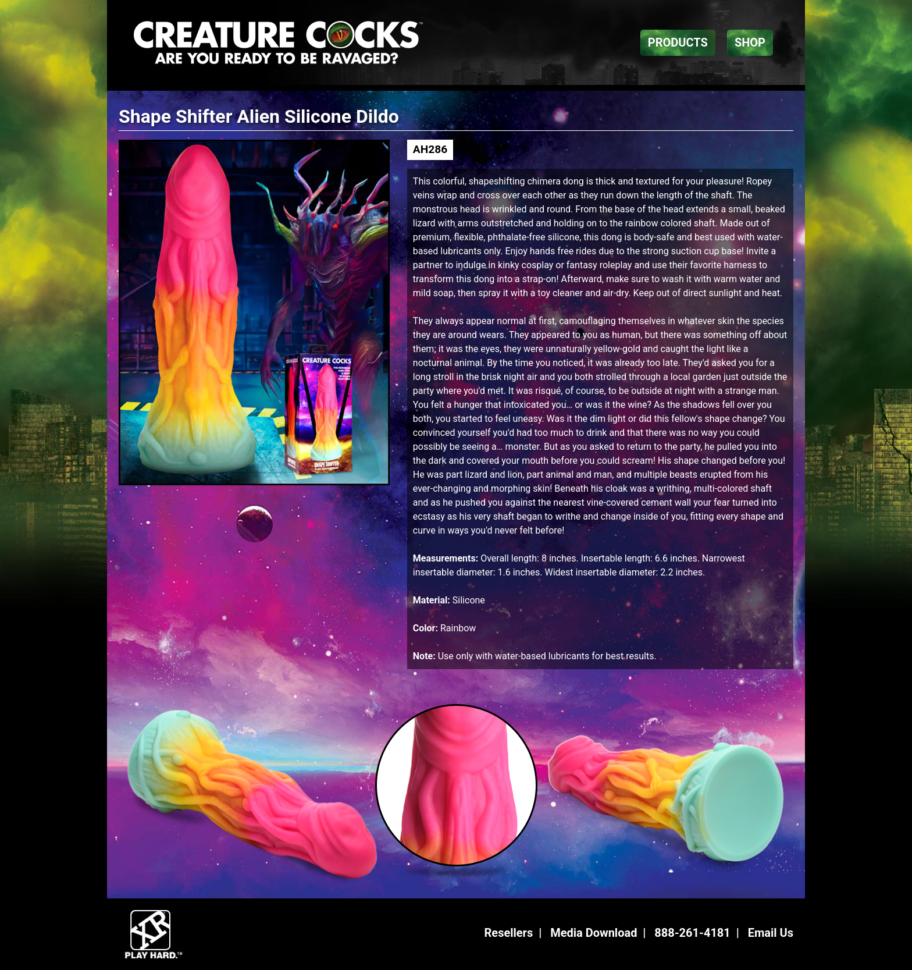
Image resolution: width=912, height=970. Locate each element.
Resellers (508, 933)
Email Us (770, 933)
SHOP (750, 42)
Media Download (593, 933)
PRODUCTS (678, 42)
